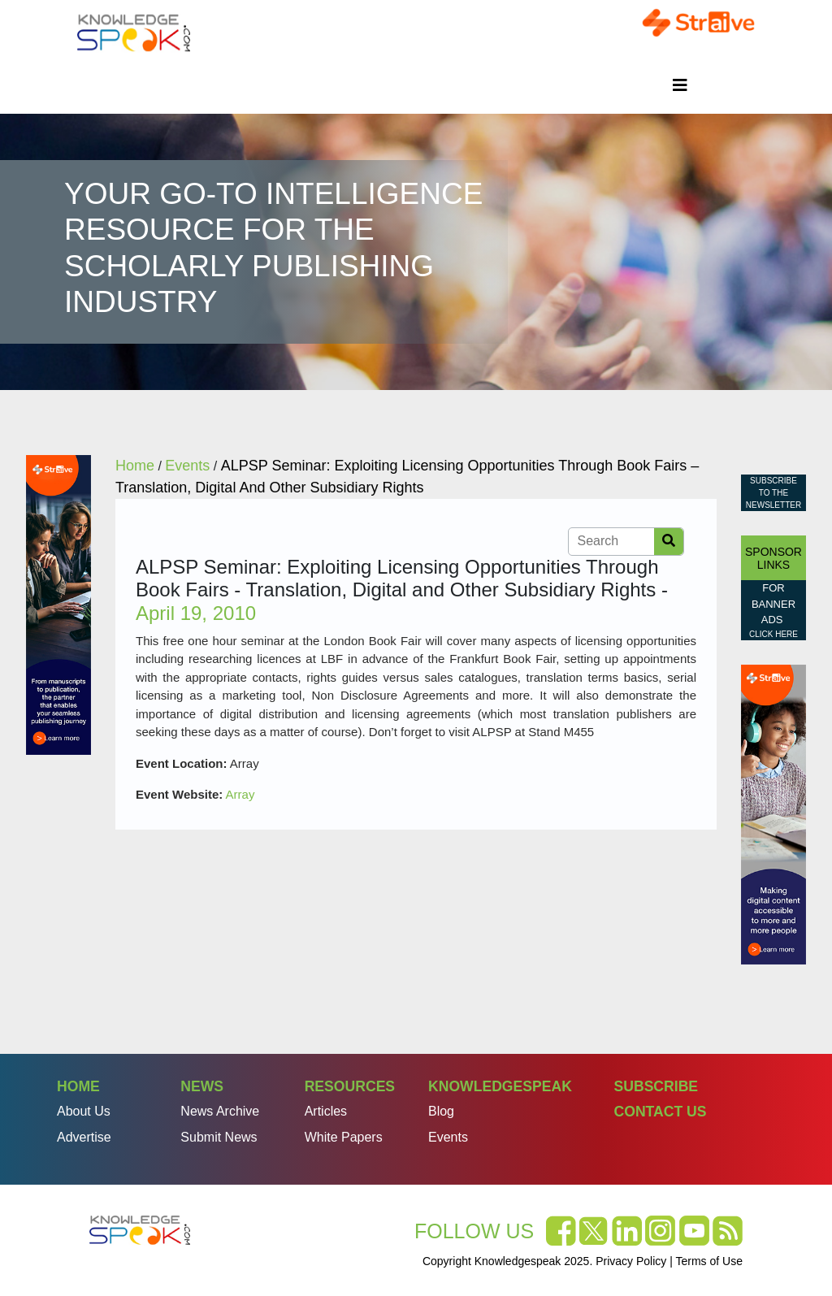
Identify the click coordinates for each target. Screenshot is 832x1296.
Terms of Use (709, 1261)
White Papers (344, 1137)
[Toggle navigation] (680, 85)
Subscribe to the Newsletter (773, 492)
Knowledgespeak (500, 1086)
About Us (83, 1111)
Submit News (218, 1137)
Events (448, 1137)
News (201, 1086)
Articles (326, 1111)
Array (240, 794)
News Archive (219, 1111)
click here (773, 634)
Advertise (84, 1137)
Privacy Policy (631, 1261)
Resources (350, 1086)
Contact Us (659, 1111)
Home (78, 1086)
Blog (441, 1111)
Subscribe (655, 1086)
